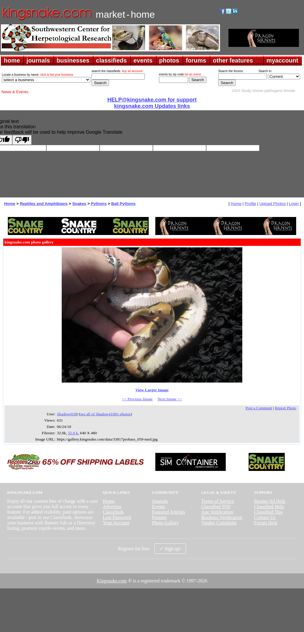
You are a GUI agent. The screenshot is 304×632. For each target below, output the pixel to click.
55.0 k (73, 433)
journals (38, 60)
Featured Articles (168, 511)
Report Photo (285, 408)
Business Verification (221, 517)
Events (158, 506)
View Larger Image (152, 390)
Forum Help (266, 522)
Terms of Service (217, 501)
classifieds (111, 60)
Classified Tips (268, 511)
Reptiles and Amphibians (44, 203)
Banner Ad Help (269, 501)
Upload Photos (272, 203)
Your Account (116, 522)
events (142, 60)
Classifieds (113, 511)
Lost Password (117, 517)
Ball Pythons (123, 203)
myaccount (282, 60)
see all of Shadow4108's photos (105, 414)
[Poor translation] (22, 140)
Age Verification (217, 511)
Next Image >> (170, 399)
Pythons (99, 203)
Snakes (79, 203)
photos (169, 60)
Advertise (112, 506)
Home (9, 203)
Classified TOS (216, 506)
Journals (160, 501)
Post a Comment (259, 408)
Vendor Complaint (219, 522)
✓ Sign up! (170, 548)
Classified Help (269, 506)
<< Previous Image (137, 399)
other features (233, 60)
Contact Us (265, 517)
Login (294, 203)
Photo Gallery (165, 522)
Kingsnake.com (112, 580)
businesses (73, 60)
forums (196, 60)
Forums (159, 517)
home (12, 60)
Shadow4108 (67, 414)
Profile (250, 203)
